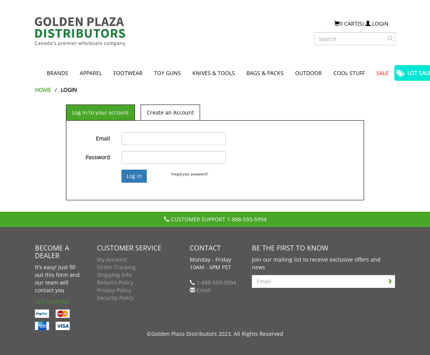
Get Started (52, 301)
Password (97, 157)
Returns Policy (115, 282)
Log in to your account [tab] (100, 112)
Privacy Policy (114, 290)
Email (103, 138)
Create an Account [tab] (170, 112)
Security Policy (115, 297)
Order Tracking (116, 267)
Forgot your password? (189, 174)
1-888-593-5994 (246, 219)
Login (377, 23)
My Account (112, 259)
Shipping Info (114, 274)
